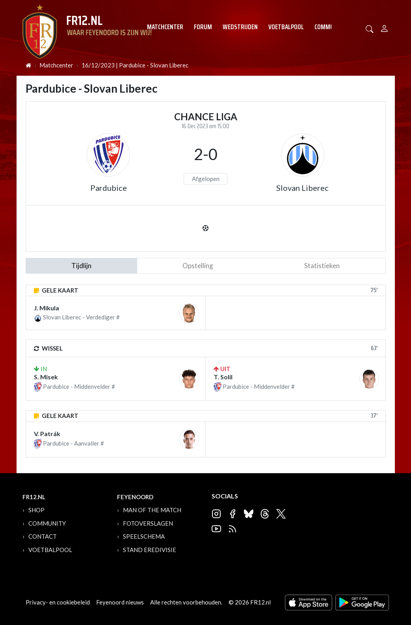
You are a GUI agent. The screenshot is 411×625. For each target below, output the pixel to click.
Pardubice (108, 187)
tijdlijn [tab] (81, 265)
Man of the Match (152, 509)
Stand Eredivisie (149, 549)
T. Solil (223, 377)
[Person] (384, 27)
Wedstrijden (240, 27)
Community (330, 27)
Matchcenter (165, 27)
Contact (42, 536)
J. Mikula (46, 308)
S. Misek (46, 377)
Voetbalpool (286, 27)
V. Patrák (47, 433)
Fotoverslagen (148, 523)
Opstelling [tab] (197, 265)
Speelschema (144, 536)
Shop (36, 509)
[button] (370, 28)
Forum (203, 27)
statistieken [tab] (322, 265)
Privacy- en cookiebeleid (58, 602)
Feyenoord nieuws (120, 602)
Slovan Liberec (302, 187)
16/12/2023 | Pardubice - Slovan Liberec (135, 65)
